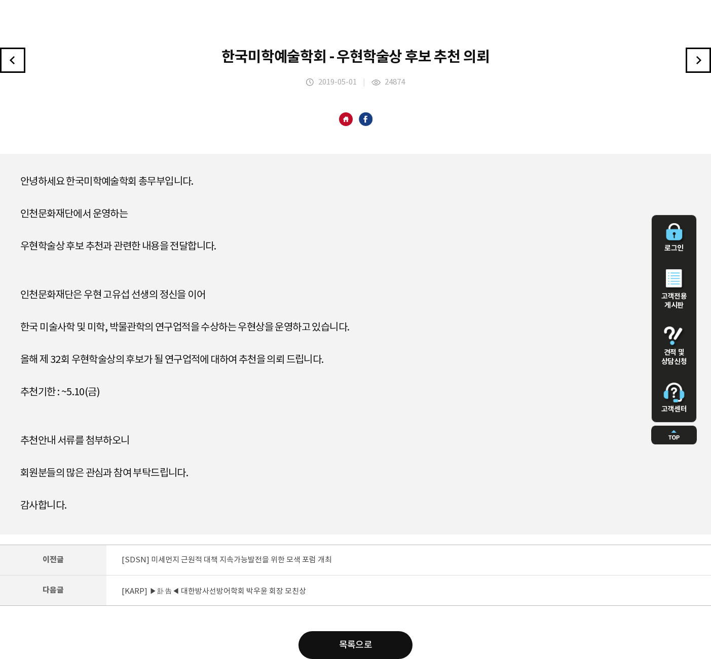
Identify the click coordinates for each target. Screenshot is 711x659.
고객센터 (674, 398)
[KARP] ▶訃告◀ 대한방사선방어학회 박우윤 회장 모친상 (214, 591)
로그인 (674, 238)
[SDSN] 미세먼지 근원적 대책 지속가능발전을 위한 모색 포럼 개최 (227, 560)
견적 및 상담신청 (674, 346)
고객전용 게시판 (674, 289)
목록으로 (355, 645)
